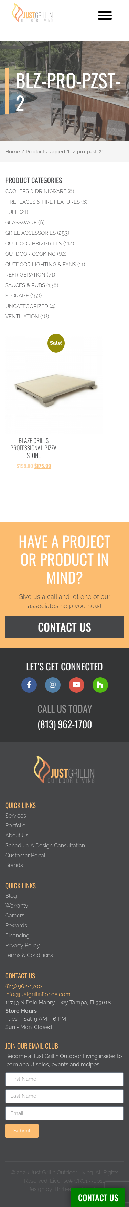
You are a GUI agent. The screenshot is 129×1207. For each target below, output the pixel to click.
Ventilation (22, 316)
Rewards (16, 925)
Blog (11, 896)
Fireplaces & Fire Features (42, 202)
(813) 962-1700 (64, 724)
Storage (17, 295)
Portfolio (15, 825)
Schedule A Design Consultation (45, 845)
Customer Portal (25, 855)
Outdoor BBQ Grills (33, 243)
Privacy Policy (22, 945)
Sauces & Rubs (25, 285)
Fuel (11, 212)
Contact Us (98, 1197)
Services (15, 815)
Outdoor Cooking (30, 254)
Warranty (16, 905)
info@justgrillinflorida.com (38, 994)
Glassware (21, 223)
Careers (14, 915)
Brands (14, 865)
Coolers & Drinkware (35, 191)
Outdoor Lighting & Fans (40, 264)
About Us (17, 835)
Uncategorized (26, 306)
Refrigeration (25, 275)
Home (12, 151)
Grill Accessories (30, 233)
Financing (17, 935)
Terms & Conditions (29, 955)
